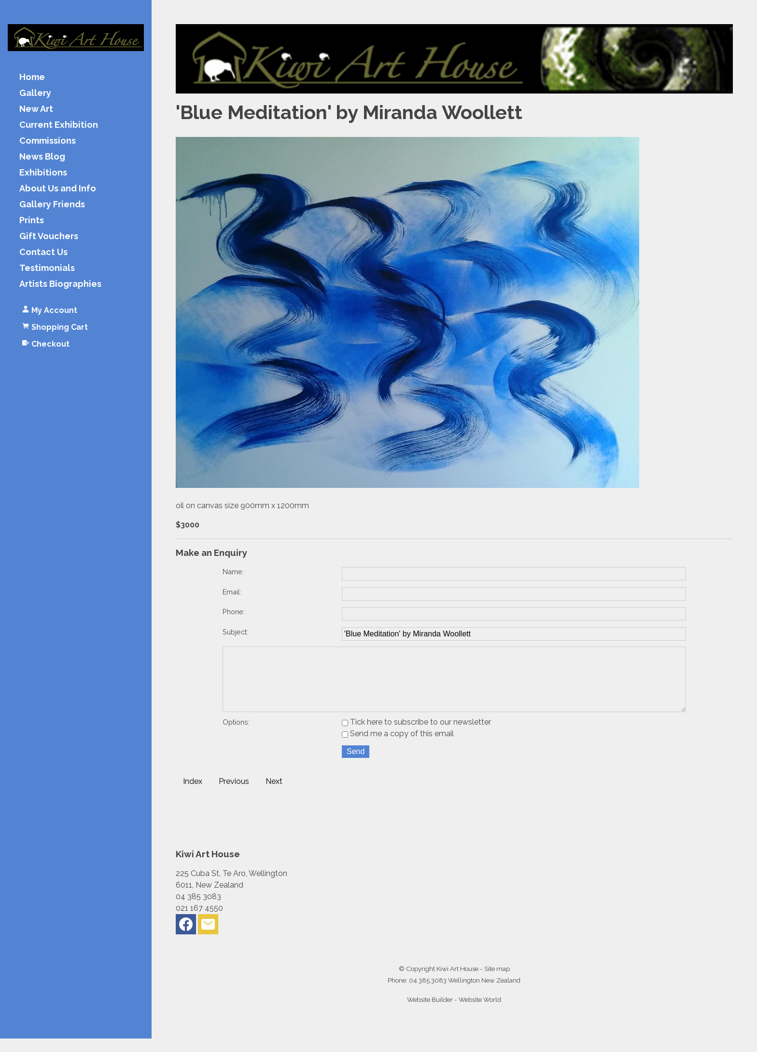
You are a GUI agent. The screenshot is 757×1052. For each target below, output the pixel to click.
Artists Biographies (60, 284)
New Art (36, 109)
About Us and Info (57, 188)
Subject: (235, 632)
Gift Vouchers (48, 236)
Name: (233, 571)
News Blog (42, 157)
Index (192, 794)
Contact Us (43, 252)
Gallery (35, 93)
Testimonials (47, 268)
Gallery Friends (52, 204)
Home (32, 77)
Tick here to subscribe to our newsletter (416, 735)
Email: (232, 592)
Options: (236, 735)
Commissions (47, 141)
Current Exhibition (58, 125)
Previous (234, 794)
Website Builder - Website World (454, 1013)
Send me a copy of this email (398, 747)
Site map (497, 982)
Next (274, 794)
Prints (31, 220)
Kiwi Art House (457, 982)
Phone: (234, 611)
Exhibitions (43, 172)
